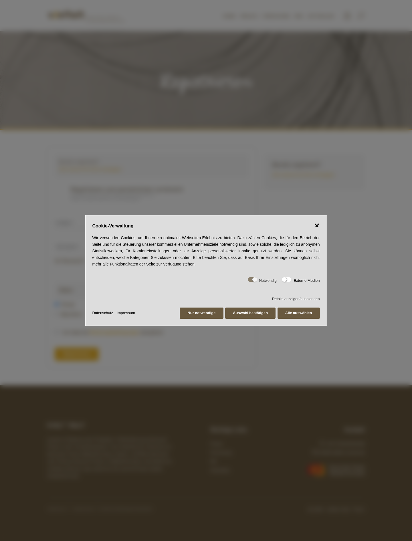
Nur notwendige (201, 313)
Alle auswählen (298, 313)
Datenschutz (102, 313)
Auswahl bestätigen (250, 313)
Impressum (126, 313)
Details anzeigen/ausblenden (296, 299)
